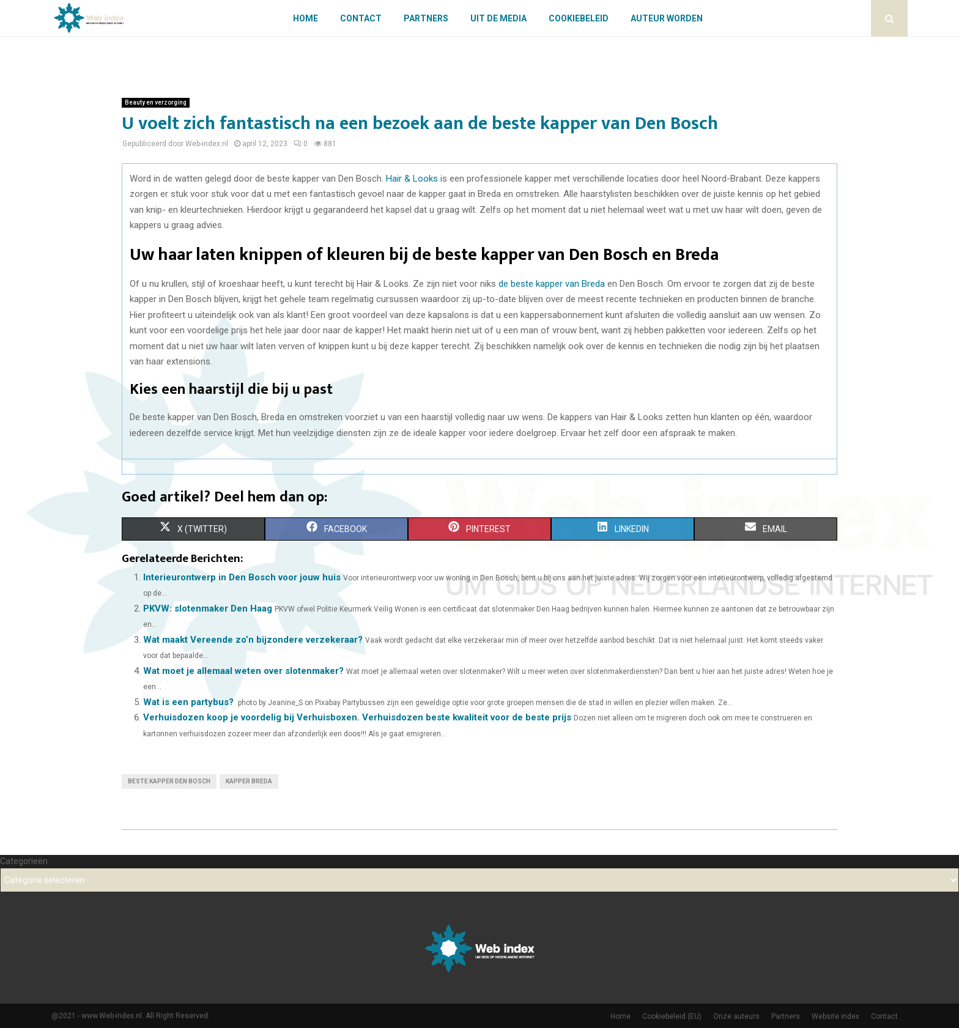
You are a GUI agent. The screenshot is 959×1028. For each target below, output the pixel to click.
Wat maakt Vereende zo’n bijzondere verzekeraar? (253, 639)
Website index (835, 1016)
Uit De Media (498, 18)
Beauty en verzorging (156, 102)
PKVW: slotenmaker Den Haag (207, 608)
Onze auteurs (736, 1016)
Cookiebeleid (579, 18)
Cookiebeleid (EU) (672, 1016)
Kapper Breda (249, 781)
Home (305, 18)
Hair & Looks (412, 178)
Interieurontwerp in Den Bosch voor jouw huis (242, 577)
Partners (426, 18)
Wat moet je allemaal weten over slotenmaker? (243, 670)
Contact (361, 18)
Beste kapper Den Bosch (169, 781)
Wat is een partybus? (188, 702)
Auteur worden (667, 18)
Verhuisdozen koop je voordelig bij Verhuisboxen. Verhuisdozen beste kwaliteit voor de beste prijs (357, 717)
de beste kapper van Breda (551, 283)
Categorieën (24, 861)
